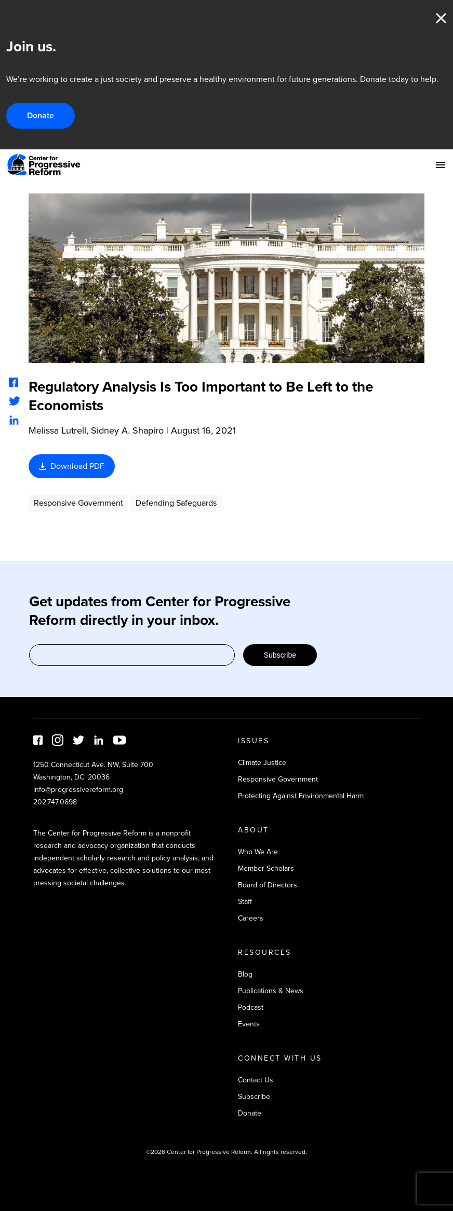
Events (249, 1024)
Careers (250, 918)
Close (441, 18)
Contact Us (255, 1080)
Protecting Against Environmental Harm (301, 795)
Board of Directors (267, 885)
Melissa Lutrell (57, 430)
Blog (245, 974)
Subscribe (280, 655)
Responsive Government (78, 503)
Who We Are (258, 851)
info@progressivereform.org (78, 789)
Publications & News (270, 990)
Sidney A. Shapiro (127, 430)
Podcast (250, 1007)
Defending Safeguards (176, 503)
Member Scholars (266, 868)
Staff (245, 901)
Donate (40, 115)
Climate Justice (262, 762)
